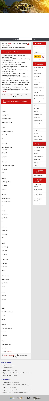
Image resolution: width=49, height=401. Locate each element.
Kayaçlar (36, 111)
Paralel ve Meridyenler (39, 123)
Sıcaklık (35, 127)
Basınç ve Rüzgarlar (38, 67)
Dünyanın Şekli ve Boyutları (38, 91)
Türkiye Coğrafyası (9, 355)
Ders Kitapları (37, 150)
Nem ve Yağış (37, 117)
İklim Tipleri (36, 108)
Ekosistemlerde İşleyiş (39, 99)
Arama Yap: (15, 39)
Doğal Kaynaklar (37, 79)
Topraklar (36, 133)
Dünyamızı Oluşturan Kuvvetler (39, 83)
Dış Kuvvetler (37, 76)
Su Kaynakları (37, 130)
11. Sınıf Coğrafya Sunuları (38, 195)
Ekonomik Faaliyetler (38, 95)
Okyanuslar (6, 367)
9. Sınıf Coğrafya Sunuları (37, 185)
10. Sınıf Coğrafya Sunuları (38, 190)
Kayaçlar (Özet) (7, 365)
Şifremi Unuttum (41, 58)
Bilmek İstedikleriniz (9, 95)
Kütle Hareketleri (7, 370)
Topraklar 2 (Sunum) (8, 382)
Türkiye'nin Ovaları (38, 175)
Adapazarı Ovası (7, 375)
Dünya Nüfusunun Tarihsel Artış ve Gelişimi (14, 384)
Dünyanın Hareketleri (39, 87)
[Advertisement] (24, 25)
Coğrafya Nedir (37, 73)
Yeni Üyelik (42, 56)
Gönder (37, 56)
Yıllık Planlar (36, 166)
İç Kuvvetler (36, 105)
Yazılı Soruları (37, 159)
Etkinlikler (36, 153)
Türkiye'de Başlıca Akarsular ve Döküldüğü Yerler (15, 101)
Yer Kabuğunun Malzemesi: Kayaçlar (13, 392)
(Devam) (4, 91)
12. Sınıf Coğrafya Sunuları (38, 199)
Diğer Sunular (37, 204)
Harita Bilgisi (37, 102)
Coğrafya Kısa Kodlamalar (12, 52)
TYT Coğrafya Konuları (39, 147)
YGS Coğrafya (37, 162)
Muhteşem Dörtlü (38, 114)
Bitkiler (35, 70)
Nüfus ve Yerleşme (38, 120)
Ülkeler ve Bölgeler (38, 139)
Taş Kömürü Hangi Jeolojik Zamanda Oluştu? (15, 372)
